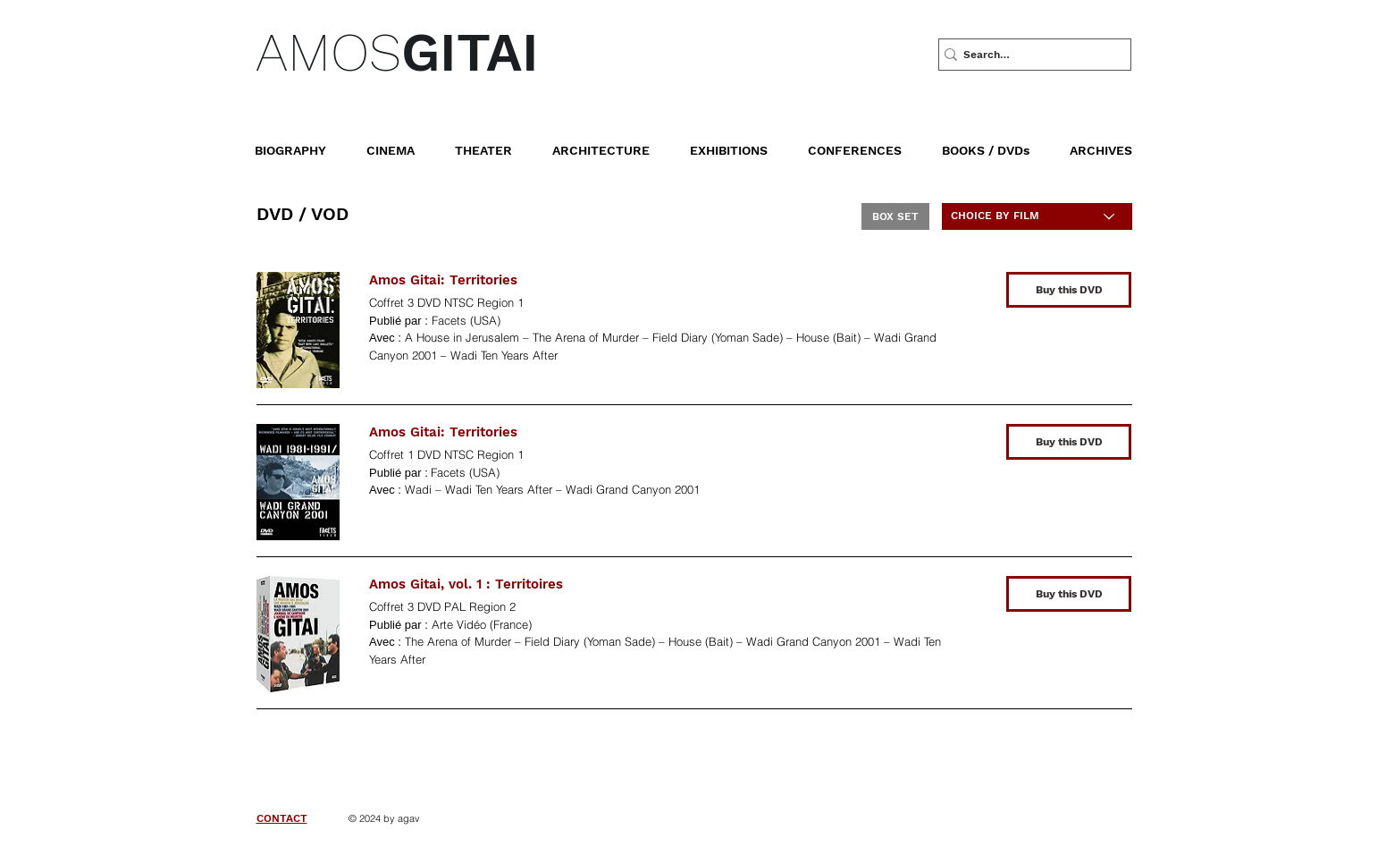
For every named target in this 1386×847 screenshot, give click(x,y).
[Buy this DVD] (1068, 290)
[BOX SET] (895, 216)
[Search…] (1028, 54)
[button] (999, 142)
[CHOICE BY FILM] (1037, 216)
